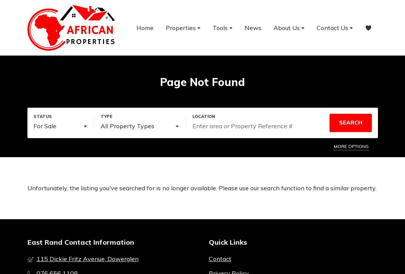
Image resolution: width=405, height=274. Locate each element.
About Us (289, 28)
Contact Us (335, 28)
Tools (222, 28)
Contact (220, 259)
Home (145, 28)
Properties (183, 28)
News (253, 28)
